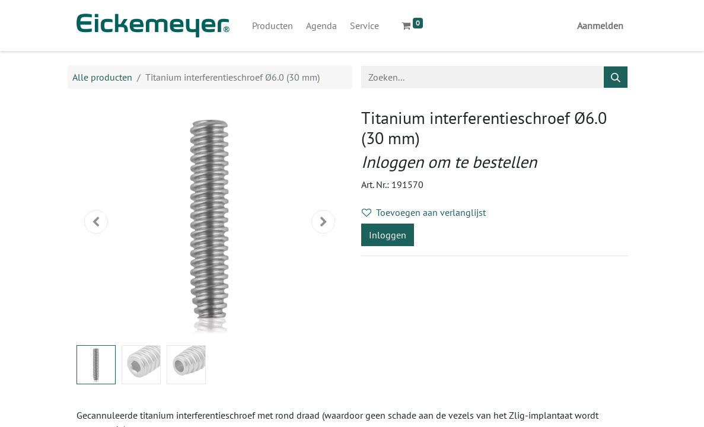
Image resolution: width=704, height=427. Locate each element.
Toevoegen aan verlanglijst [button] (424, 212)
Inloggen (387, 235)
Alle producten (102, 77)
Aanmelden (600, 25)
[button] (97, 222)
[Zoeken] (615, 77)
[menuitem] (272, 25)
